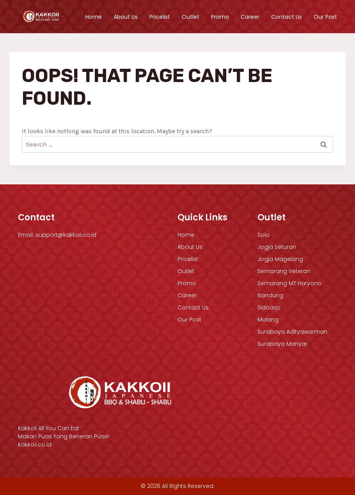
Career (250, 17)
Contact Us (286, 17)
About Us (126, 17)
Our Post (325, 17)
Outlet (190, 17)
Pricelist (159, 17)
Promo (220, 17)
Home (93, 17)
